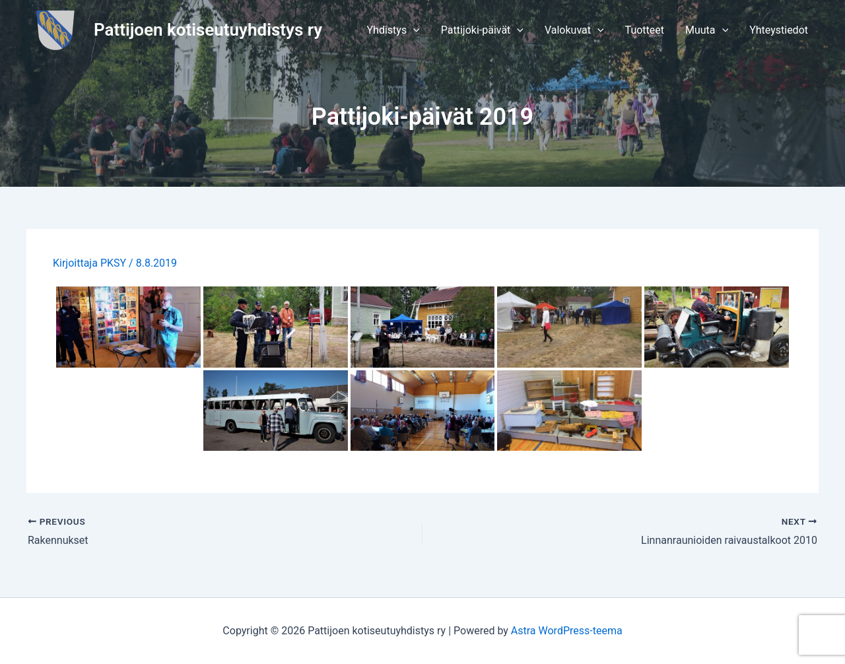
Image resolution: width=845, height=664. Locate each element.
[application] (413, 30)
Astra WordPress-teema (567, 630)
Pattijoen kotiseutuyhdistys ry (208, 30)
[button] (393, 30)
